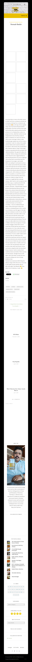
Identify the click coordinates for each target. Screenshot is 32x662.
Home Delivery (20, 286)
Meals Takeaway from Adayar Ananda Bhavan (16, 389)
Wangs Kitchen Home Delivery (16, 304)
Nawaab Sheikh (9, 289)
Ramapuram (16, 289)
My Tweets (9, 638)
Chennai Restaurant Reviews (15, 22)
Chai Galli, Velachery (16, 573)
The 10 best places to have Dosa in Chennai (18, 542)
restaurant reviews (10, 291)
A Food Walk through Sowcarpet (16, 549)
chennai (13, 286)
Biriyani (8, 286)
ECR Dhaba (16, 334)
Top (25, 659)
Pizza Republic (16, 306)
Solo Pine (14, 656)
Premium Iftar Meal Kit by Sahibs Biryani (17, 553)
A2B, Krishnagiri (15, 576)
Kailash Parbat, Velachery (17, 569)
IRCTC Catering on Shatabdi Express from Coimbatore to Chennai (18, 566)
